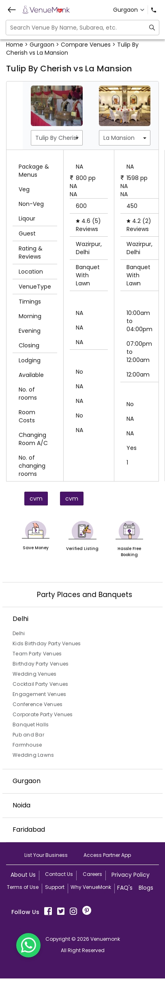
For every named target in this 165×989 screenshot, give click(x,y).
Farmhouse (27, 744)
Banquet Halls (31, 724)
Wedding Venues (35, 673)
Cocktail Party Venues (40, 684)
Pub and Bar (28, 734)
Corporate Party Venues (43, 714)
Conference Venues (37, 704)
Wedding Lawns (33, 754)
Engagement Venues (39, 694)
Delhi (19, 633)
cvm (36, 498)
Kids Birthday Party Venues (47, 643)
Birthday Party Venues (41, 663)
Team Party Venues (37, 653)
